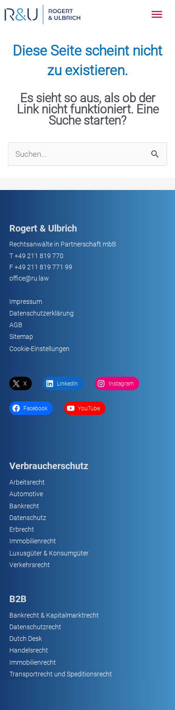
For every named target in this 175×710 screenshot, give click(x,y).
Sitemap (21, 336)
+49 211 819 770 (38, 256)
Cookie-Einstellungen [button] (39, 348)
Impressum (25, 301)
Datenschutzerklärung (41, 313)
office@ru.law (29, 278)
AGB (15, 325)
